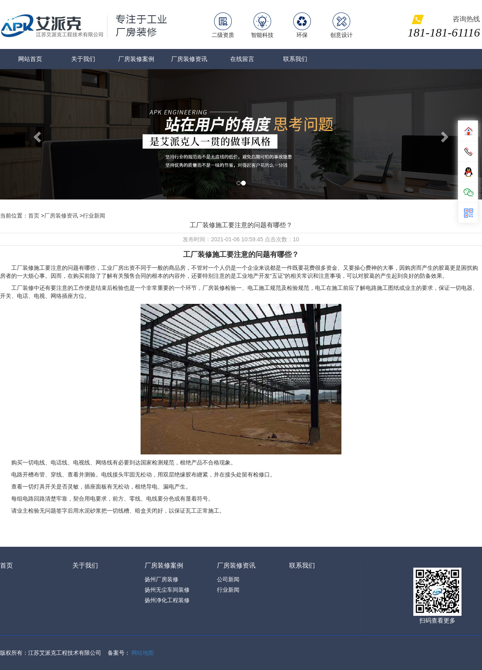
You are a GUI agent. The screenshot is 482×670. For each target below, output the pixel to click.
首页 (33, 215)
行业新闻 (94, 215)
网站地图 (142, 653)
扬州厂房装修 (161, 579)
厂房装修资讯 (189, 58)
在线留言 (242, 58)
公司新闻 (228, 579)
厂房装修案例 (136, 58)
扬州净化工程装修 (167, 600)
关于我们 (83, 58)
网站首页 (30, 58)
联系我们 (295, 58)
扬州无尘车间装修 (167, 590)
